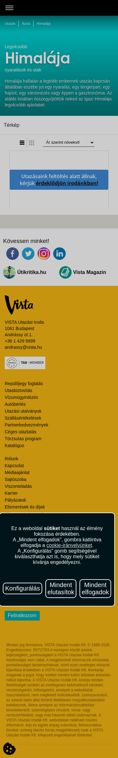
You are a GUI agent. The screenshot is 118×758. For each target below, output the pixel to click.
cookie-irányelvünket (69, 545)
